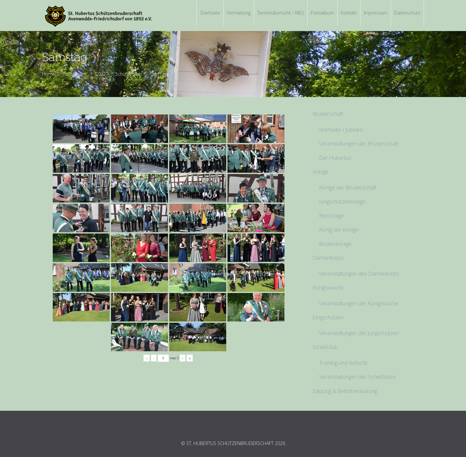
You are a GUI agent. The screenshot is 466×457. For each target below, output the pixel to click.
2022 (100, 74)
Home (48, 74)
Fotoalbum (74, 74)
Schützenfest (128, 74)
